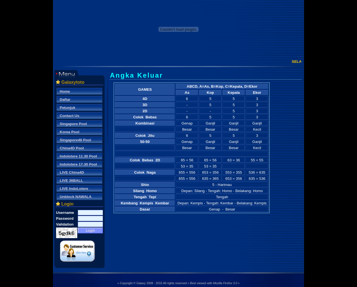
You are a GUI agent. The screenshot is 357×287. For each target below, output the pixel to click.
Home (65, 91)
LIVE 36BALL (71, 180)
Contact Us (69, 116)
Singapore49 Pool (75, 140)
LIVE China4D (72, 172)
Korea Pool (69, 132)
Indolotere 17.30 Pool (78, 164)
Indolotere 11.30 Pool (78, 156)
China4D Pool (72, 148)
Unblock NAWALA (75, 197)
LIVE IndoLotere (74, 188)
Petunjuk (67, 108)
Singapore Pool (73, 124)
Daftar (65, 99)
